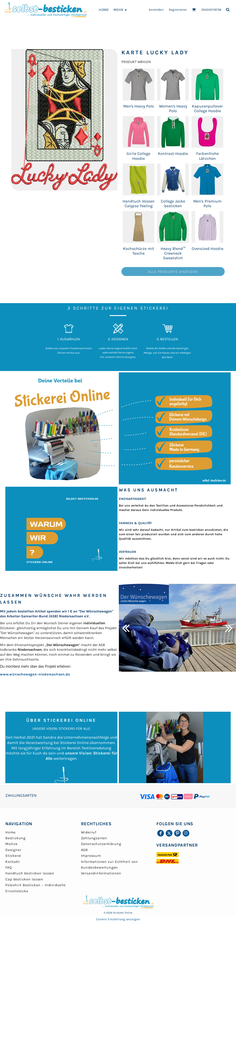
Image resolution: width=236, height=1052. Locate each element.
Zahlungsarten (94, 838)
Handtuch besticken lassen (29, 873)
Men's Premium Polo (207, 203)
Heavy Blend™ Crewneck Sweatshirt (173, 253)
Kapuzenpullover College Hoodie (207, 108)
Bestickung (15, 838)
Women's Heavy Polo (173, 108)
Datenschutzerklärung (101, 844)
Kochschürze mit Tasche (138, 251)
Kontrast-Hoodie (173, 153)
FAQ (8, 867)
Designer (13, 850)
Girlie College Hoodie (138, 156)
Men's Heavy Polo (138, 106)
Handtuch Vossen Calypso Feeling (139, 203)
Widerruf (88, 832)
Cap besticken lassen (24, 879)
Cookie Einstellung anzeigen (118, 919)
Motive (11, 844)
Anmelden (156, 10)
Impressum (91, 855)
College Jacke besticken (173, 203)
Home (10, 832)
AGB (84, 850)
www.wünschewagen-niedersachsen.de (35, 674)
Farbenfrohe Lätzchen (207, 156)
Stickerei (13, 855)
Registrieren (178, 10)
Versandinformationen (101, 873)
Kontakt (12, 861)
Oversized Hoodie (207, 248)
